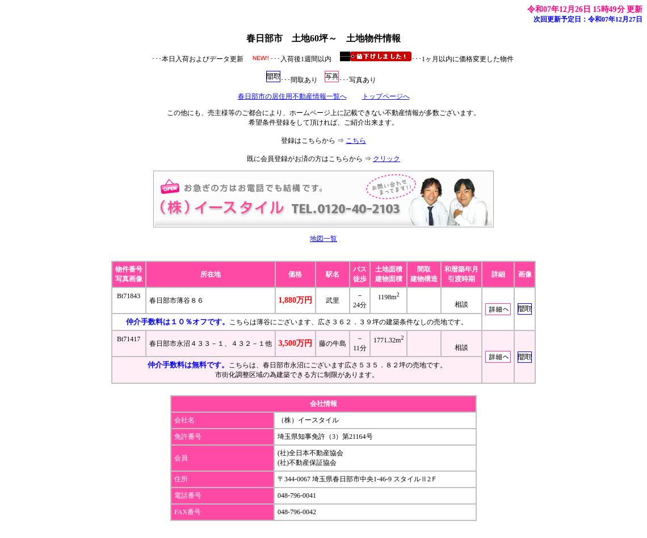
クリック (386, 159)
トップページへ (386, 96)
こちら (356, 141)
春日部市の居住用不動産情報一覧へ (292, 96)
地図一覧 (323, 239)
